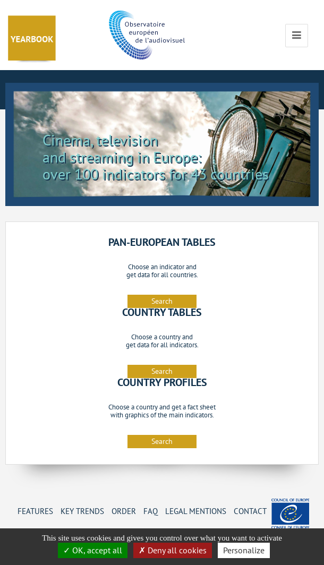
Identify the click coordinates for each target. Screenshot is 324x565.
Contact (250, 511)
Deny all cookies (173, 550)
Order (124, 511)
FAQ (150, 511)
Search (162, 301)
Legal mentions (195, 511)
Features (35, 511)
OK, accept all (92, 550)
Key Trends (82, 511)
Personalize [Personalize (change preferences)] (244, 550)
